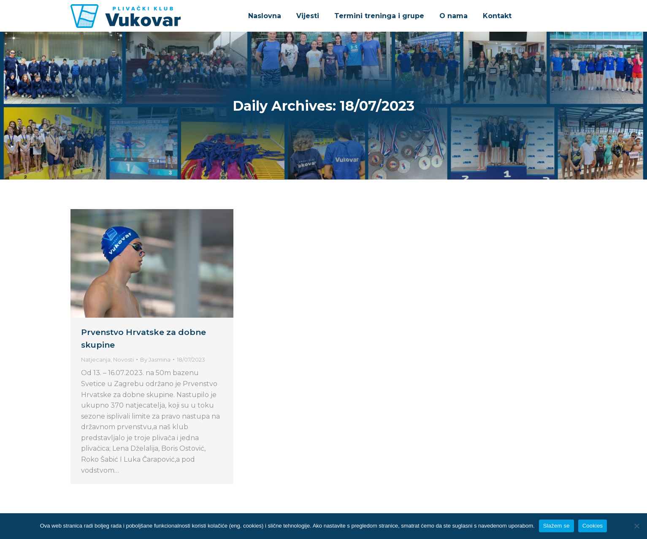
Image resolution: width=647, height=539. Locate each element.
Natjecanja (96, 359)
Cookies (592, 526)
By (155, 359)
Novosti (123, 359)
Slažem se (556, 526)
